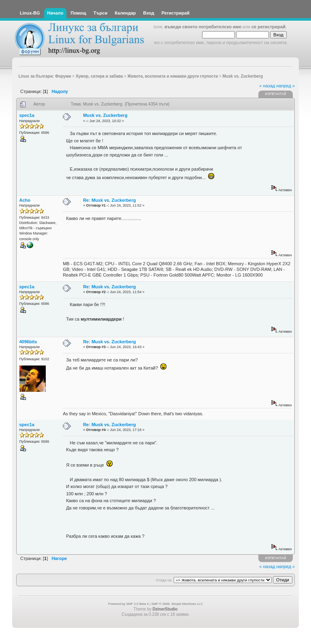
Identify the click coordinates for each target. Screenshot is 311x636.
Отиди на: (164, 580)
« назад (267, 85)
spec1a (26, 115)
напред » (285, 85)
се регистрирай (268, 26)
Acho (25, 200)
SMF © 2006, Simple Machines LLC (177, 604)
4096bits (28, 341)
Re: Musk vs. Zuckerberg (109, 200)
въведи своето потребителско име (202, 26)
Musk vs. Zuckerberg (105, 115)
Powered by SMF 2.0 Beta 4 (128, 604)
